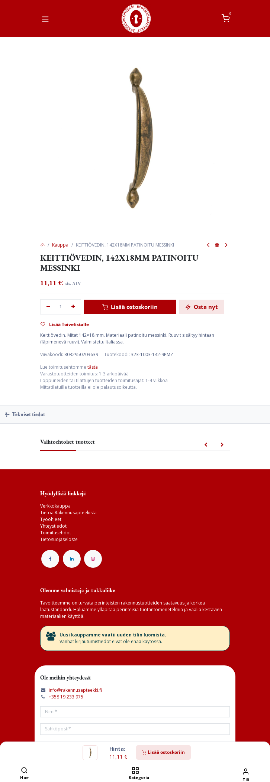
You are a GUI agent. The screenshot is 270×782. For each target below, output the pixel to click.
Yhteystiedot (53, 526)
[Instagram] (93, 559)
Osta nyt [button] (201, 306)
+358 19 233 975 (66, 697)
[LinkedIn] (72, 559)
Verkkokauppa (55, 506)
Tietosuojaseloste (59, 539)
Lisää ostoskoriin (163, 752)
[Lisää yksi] (73, 307)
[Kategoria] (135, 771)
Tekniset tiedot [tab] (25, 414)
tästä (92, 367)
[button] (205, 445)
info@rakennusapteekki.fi (75, 690)
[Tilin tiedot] (245, 771)
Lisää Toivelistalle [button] (65, 324)
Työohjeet (50, 519)
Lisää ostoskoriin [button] (130, 306)
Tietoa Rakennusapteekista (68, 512)
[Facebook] (50, 559)
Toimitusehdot (55, 533)
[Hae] (24, 771)
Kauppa (60, 245)
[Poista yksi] (48, 307)
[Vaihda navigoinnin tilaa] (45, 19)
